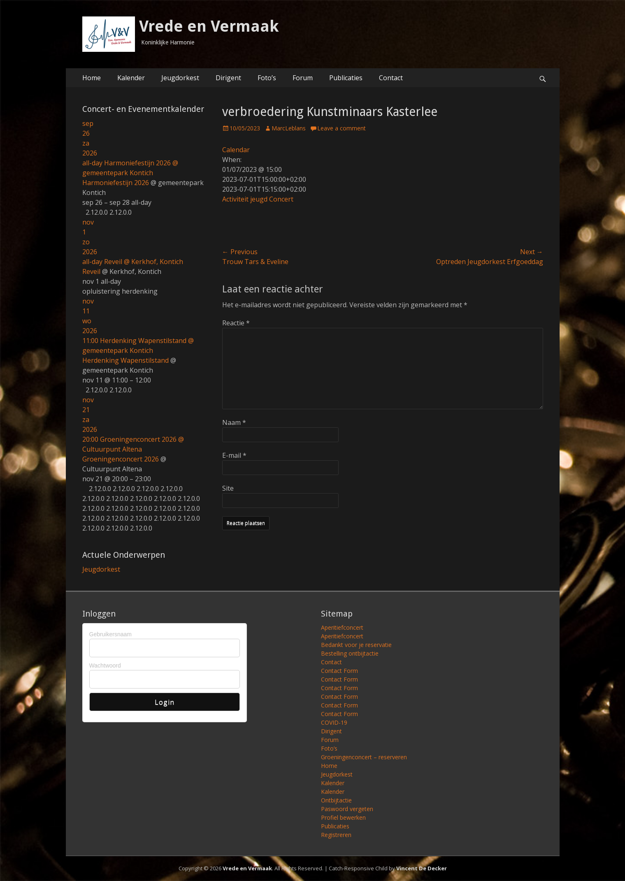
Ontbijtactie (336, 800)
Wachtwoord (105, 665)
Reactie (236, 322)
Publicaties (345, 77)
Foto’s (267, 77)
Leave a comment (341, 128)
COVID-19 (334, 722)
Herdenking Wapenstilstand (125, 360)
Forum (303, 77)
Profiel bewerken (343, 817)
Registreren (336, 835)
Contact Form (339, 671)
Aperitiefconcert (342, 627)
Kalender (131, 77)
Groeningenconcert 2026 (120, 459)
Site (228, 488)
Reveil (91, 271)
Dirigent (228, 77)
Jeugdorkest (180, 77)
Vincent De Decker (421, 868)
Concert (281, 199)
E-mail (234, 455)
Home (91, 77)
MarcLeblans (289, 128)
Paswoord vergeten (347, 809)
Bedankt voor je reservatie (356, 645)
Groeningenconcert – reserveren (364, 757)
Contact (391, 77)
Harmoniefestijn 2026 (115, 182)
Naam (234, 422)
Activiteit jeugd (244, 199)
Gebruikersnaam (110, 634)
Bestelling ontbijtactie (350, 653)
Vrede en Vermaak (209, 26)
